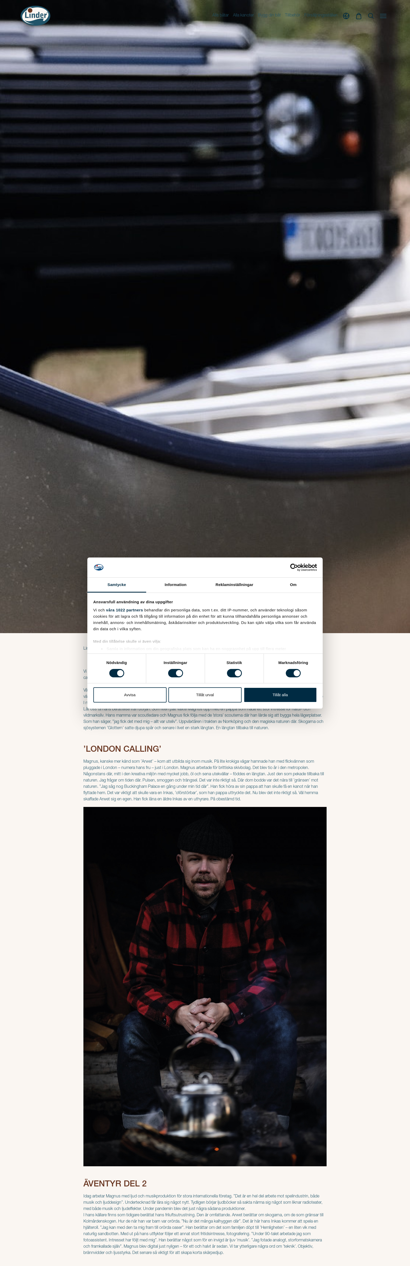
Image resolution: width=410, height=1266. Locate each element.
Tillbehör (292, 16)
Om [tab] (293, 584)
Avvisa (130, 695)
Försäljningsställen (321, 16)
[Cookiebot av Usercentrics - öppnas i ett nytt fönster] (294, 567)
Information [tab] (176, 584)
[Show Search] (371, 15)
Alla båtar (220, 16)
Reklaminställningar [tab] (234, 584)
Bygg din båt (269, 16)
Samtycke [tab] (116, 584)
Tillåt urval (205, 695)
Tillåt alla (280, 695)
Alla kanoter (243, 16)
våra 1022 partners (124, 610)
